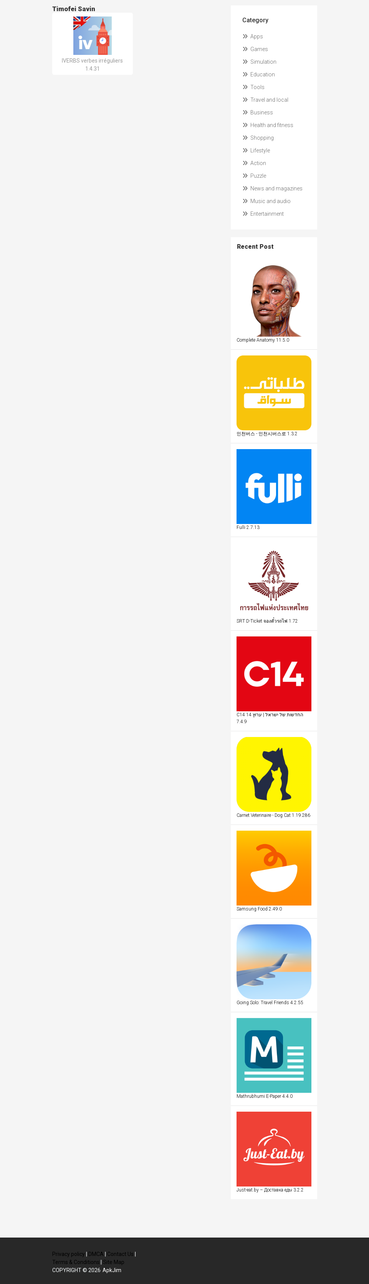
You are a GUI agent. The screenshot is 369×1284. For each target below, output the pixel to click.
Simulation (259, 62)
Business (257, 112)
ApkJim (112, 1270)
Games (255, 49)
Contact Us (120, 1254)
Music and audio (266, 201)
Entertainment (263, 214)
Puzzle (254, 176)
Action (254, 163)
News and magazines (272, 188)
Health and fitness (267, 125)
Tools (253, 87)
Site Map (113, 1262)
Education (258, 74)
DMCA (96, 1254)
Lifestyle (256, 150)
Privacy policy (68, 1254)
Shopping (258, 138)
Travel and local (265, 100)
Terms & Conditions (75, 1262)
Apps (252, 36)
